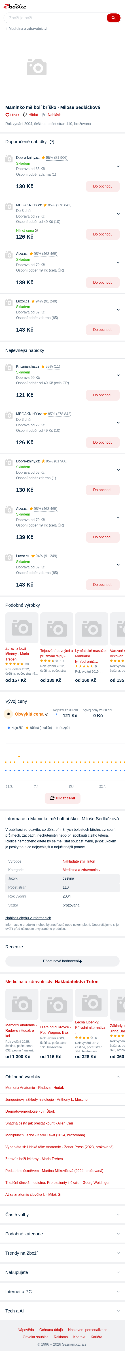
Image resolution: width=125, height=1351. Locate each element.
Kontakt (79, 1337)
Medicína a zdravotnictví (28, 28)
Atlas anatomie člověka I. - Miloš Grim (35, 1194)
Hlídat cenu (62, 798)
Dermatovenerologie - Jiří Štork (30, 1111)
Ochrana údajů (51, 1330)
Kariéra (96, 1337)
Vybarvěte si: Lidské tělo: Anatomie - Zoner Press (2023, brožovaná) (59, 1147)
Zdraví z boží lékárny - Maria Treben (34, 1159)
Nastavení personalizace (87, 1330)
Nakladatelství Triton (79, 861)
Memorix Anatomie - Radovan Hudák (34, 1088)
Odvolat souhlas (36, 1337)
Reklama (61, 1337)
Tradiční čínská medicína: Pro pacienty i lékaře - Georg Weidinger (57, 1183)
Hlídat (30, 115)
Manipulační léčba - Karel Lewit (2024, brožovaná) (45, 1135)
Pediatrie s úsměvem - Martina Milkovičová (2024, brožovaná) (54, 1171)
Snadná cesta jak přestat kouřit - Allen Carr (39, 1123)
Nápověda (26, 1330)
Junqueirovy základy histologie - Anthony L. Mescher (47, 1099)
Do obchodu (102, 186)
